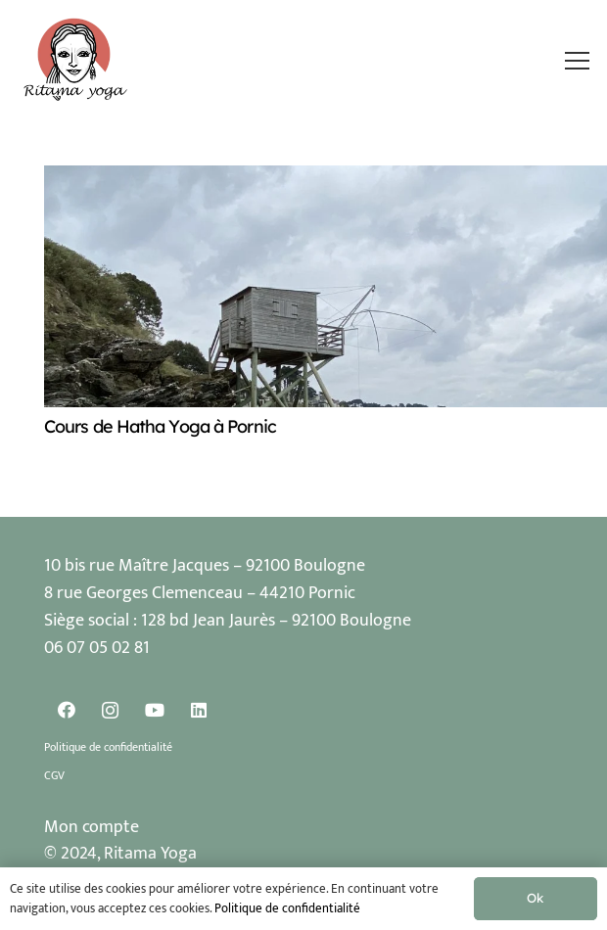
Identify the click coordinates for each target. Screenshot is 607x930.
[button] (576, 60)
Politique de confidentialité (108, 747)
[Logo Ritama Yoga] (76, 61)
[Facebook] (66, 710)
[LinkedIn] (198, 710)
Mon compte (91, 827)
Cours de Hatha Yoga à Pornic (160, 426)
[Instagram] (110, 710)
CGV (54, 775)
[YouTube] (154, 710)
